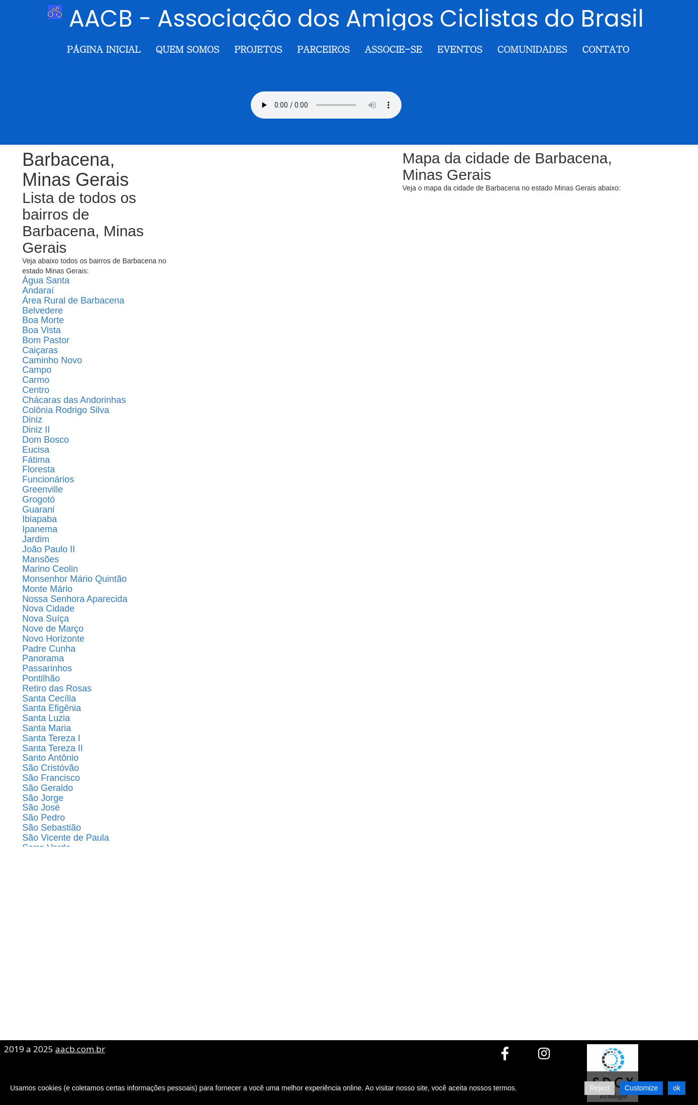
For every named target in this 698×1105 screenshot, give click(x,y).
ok (676, 1088)
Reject (599, 1088)
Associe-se (393, 49)
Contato (605, 49)
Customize (641, 1088)
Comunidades (532, 49)
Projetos (258, 49)
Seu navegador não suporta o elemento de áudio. (326, 105)
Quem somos (188, 49)
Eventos (459, 49)
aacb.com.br (80, 1049)
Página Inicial (104, 49)
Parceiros (323, 49)
